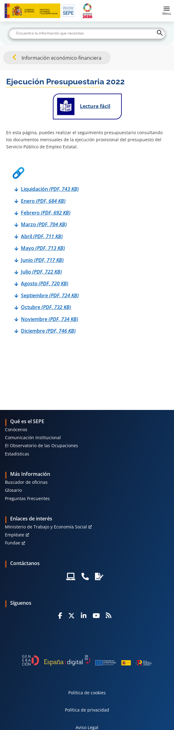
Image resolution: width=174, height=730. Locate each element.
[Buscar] (87, 33)
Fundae (12, 543)
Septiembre (50, 295)
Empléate (14, 535)
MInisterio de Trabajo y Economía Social (46, 527)
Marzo (44, 224)
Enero (43, 201)
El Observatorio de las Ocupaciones (41, 445)
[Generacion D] (87, 660)
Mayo (43, 248)
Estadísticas (17, 454)
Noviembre (49, 319)
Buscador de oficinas (26, 482)
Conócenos (16, 429)
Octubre (46, 307)
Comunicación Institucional (33, 437)
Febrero (45, 212)
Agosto (44, 283)
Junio (42, 260)
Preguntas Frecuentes (27, 498)
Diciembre (48, 330)
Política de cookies (87, 693)
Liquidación (50, 189)
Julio (41, 271)
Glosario (13, 490)
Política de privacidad (87, 710)
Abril (42, 236)
